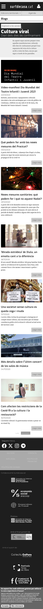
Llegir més (36, 110)
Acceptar (5, 606)
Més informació (17, 606)
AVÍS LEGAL (10, 459)
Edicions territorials (10, 13)
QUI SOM (10, 453)
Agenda (32, 13)
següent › (25, 433)
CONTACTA (32, 453)
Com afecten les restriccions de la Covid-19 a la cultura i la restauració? (21, 410)
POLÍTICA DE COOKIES (10, 467)
